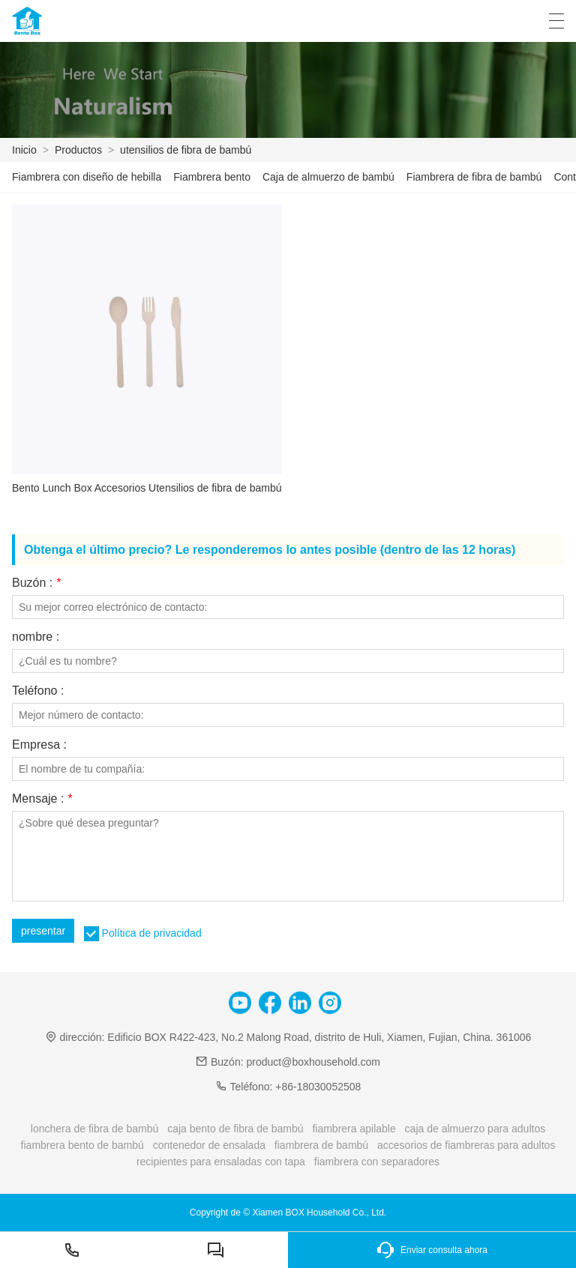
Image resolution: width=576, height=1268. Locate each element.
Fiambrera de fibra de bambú (474, 177)
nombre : (35, 637)
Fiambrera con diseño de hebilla (86, 177)
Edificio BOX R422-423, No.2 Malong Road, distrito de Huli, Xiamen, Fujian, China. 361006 (319, 1037)
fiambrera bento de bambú (82, 1145)
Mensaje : (42, 799)
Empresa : (39, 745)
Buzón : (36, 583)
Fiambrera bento (211, 177)
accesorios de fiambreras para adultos (466, 1145)
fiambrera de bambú (321, 1145)
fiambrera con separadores (377, 1162)
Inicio (24, 150)
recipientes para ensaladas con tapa (220, 1162)
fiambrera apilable (353, 1129)
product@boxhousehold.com (313, 1062)
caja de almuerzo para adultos (475, 1129)
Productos (78, 150)
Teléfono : (38, 691)
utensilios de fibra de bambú (185, 150)
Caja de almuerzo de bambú (328, 177)
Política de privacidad (152, 933)
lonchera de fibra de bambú (94, 1129)
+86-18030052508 (318, 1087)
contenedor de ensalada (209, 1145)
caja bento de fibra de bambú (235, 1129)
